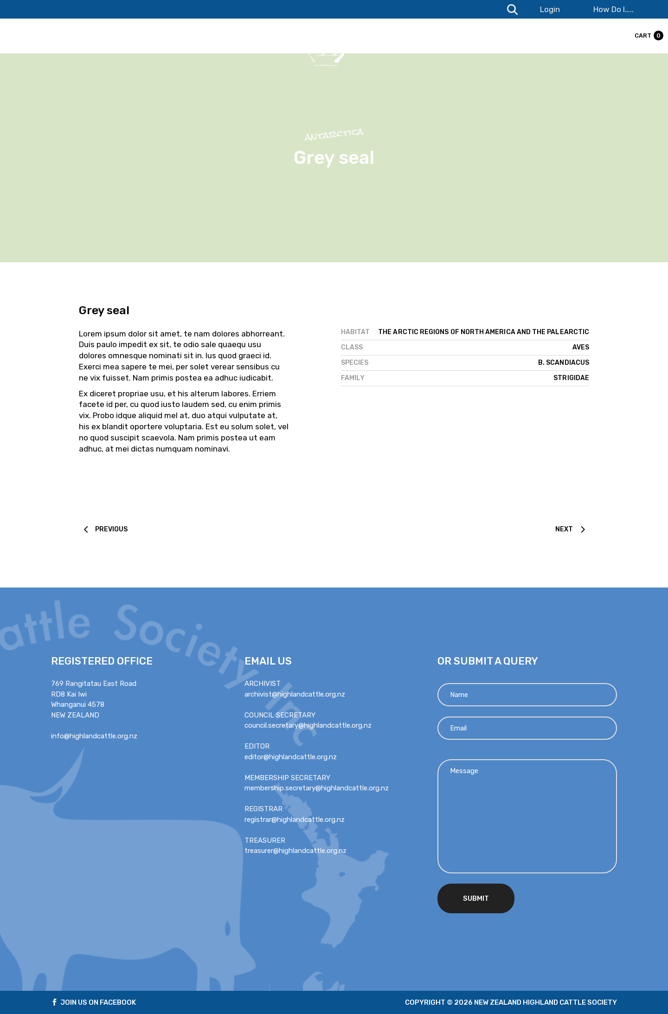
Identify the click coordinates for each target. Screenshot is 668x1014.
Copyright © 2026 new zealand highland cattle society (511, 1002)
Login (550, 9)
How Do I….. (613, 9)
